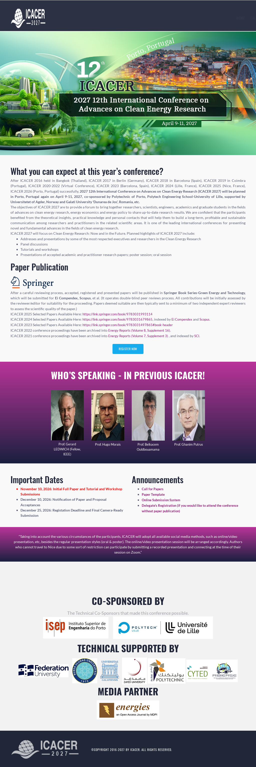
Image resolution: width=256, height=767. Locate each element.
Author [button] (186, 18)
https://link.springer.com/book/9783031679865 (119, 319)
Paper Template (154, 494)
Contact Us (230, 18)
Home (56, 18)
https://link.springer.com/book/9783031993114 (119, 314)
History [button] (207, 18)
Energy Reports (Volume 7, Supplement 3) (140, 335)
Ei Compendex (187, 319)
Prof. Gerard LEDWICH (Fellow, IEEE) (67, 449)
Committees (113, 18)
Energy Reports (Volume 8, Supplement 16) (141, 330)
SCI (201, 335)
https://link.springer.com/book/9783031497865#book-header (130, 324)
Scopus (211, 319)
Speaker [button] (91, 18)
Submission (137, 18)
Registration (162, 18)
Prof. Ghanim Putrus (188, 444)
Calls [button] (72, 18)
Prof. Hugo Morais (108, 444)
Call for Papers (153, 489)
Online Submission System (162, 499)
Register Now (128, 348)
